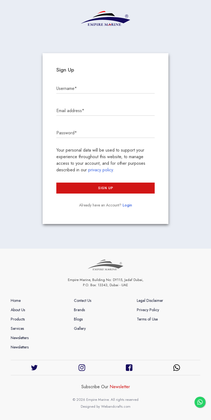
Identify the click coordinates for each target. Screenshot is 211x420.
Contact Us (82, 300)
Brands (79, 310)
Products (18, 319)
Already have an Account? (105, 205)
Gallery (80, 328)
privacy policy (100, 170)
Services (17, 328)
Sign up (105, 188)
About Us (18, 310)
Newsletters (20, 337)
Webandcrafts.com (116, 406)
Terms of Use (147, 319)
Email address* (70, 110)
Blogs (78, 319)
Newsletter (120, 387)
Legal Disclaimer (150, 300)
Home (16, 300)
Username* (66, 88)
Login (127, 205)
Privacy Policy (148, 310)
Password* (66, 133)
